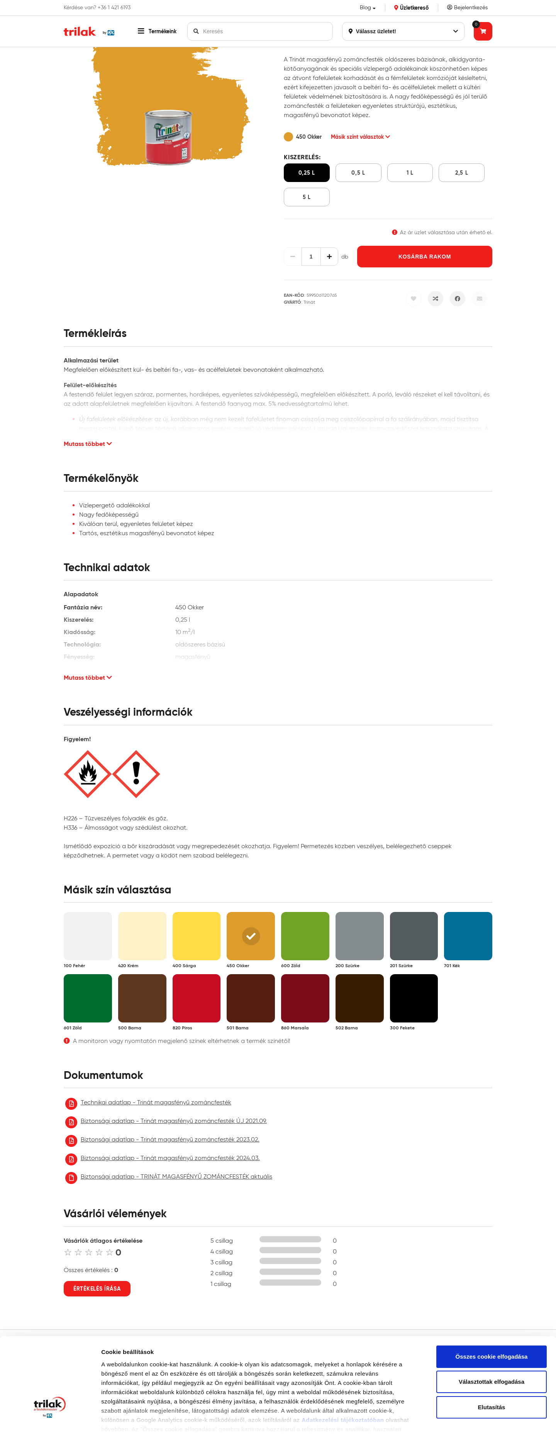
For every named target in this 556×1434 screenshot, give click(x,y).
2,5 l (461, 172)
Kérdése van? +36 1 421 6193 (97, 8)
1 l (410, 172)
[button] (157, 31)
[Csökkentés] (293, 256)
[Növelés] (329, 256)
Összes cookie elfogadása (492, 1289)
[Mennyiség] (311, 256)
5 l (307, 197)
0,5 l (358, 172)
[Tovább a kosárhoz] (483, 31)
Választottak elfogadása (491, 1314)
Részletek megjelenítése (135, 1418)
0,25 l (306, 172)
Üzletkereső (411, 7)
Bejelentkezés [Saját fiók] (467, 7)
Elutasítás (491, 1339)
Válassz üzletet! (403, 31)
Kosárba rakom (424, 256)
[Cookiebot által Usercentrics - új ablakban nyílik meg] (50, 1419)
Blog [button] (365, 7)
